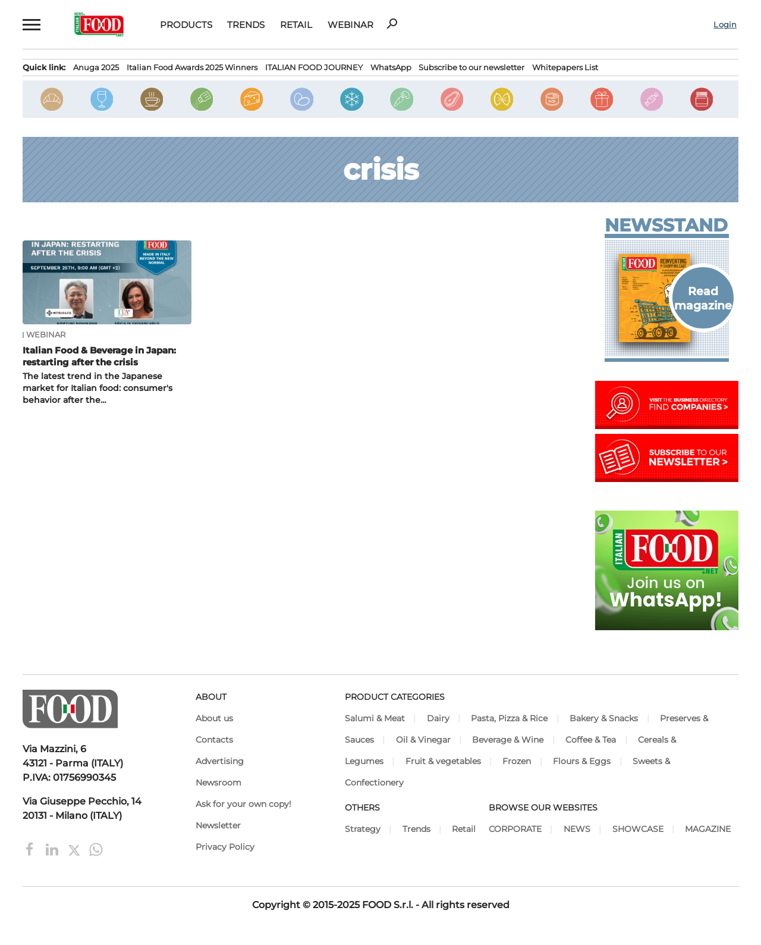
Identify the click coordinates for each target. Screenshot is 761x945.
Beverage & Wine (507, 739)
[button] (30, 24)
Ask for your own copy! (243, 804)
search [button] (392, 24)
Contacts (214, 739)
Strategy (362, 829)
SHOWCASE (637, 829)
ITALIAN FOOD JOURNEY (314, 67)
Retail (296, 24)
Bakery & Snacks (604, 718)
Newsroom (218, 782)
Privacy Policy (225, 846)
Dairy (438, 718)
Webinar (350, 24)
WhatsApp (390, 67)
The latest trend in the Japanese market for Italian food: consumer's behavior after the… (97, 388)
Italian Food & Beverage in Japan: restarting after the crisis (99, 356)
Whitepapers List (565, 67)
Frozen (516, 761)
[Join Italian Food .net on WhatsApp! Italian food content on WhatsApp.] (666, 627)
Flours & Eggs (582, 761)
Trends (246, 24)
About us (214, 718)
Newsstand (666, 225)
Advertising (220, 761)
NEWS (577, 829)
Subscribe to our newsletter (471, 67)
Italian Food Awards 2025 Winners (192, 67)
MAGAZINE (708, 829)
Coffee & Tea (590, 739)
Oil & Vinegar (423, 739)
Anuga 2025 (96, 67)
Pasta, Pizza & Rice (509, 718)
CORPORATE (515, 829)
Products (186, 24)
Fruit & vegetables (443, 761)
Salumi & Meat (375, 718)
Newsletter (218, 825)
